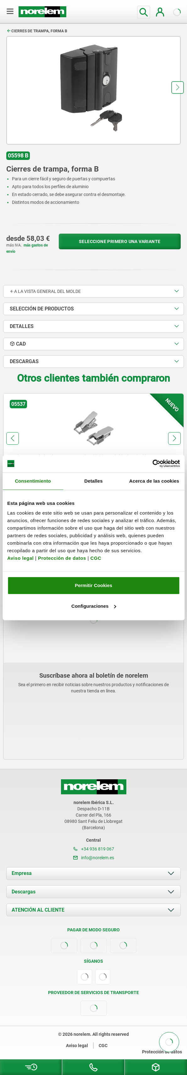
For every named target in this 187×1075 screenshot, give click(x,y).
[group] (93, 451)
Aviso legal (20, 558)
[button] (177, 87)
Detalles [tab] (93, 481)
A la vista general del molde (45, 291)
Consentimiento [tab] (33, 481)
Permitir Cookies (93, 585)
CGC (95, 558)
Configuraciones (93, 606)
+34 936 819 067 (93, 848)
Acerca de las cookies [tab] (154, 481)
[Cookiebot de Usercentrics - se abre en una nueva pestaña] (152, 463)
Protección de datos (62, 558)
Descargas (24, 892)
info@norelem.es (93, 857)
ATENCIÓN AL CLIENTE (38, 910)
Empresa (22, 873)
